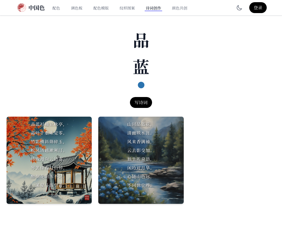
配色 (56, 8)
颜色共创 (179, 8)
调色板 (76, 8)
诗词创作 (153, 8)
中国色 (36, 7)
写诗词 (140, 102)
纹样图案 (127, 8)
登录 (258, 7)
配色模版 (101, 8)
